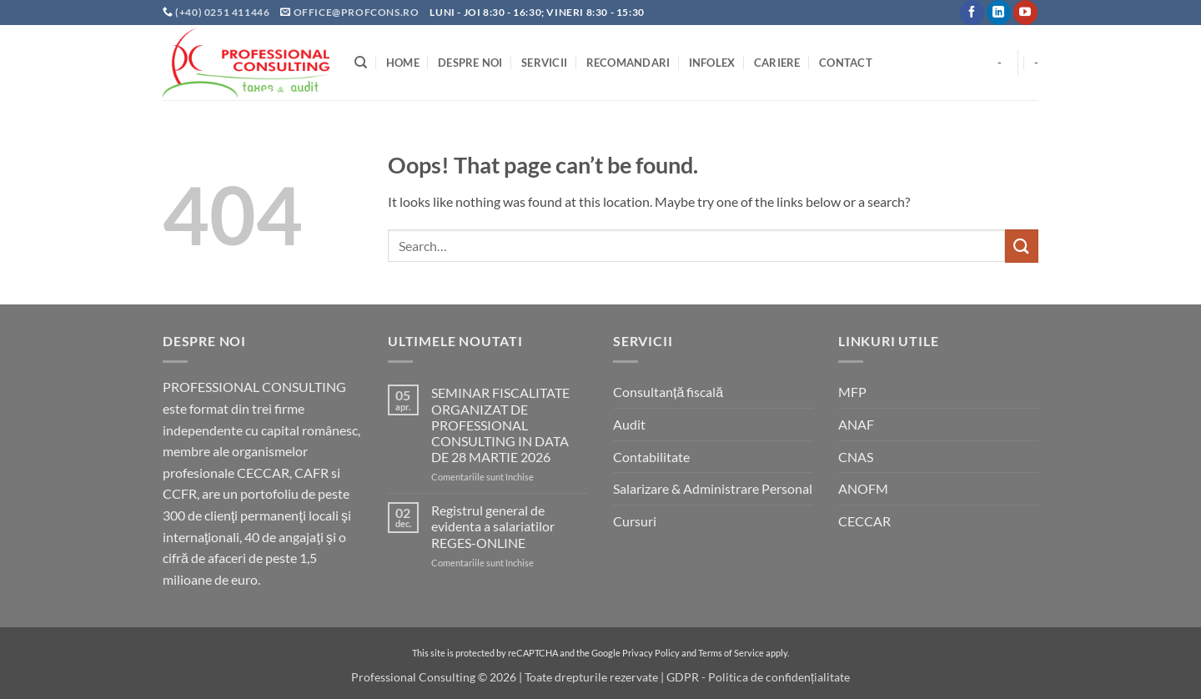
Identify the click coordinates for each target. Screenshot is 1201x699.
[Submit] (1021, 245)
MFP (852, 392)
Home (403, 62)
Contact (845, 62)
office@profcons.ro (357, 12)
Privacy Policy (651, 652)
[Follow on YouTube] (1025, 12)
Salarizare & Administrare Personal (712, 488)
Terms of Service (731, 652)
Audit (629, 424)
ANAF (856, 424)
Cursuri (634, 521)
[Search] (360, 62)
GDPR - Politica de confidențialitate (758, 677)
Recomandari (628, 62)
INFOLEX (712, 62)
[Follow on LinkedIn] (999, 12)
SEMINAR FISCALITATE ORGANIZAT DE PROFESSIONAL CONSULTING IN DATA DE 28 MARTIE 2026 (500, 425)
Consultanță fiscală (668, 392)
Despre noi (470, 62)
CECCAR (864, 521)
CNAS (855, 457)
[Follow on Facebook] (972, 12)
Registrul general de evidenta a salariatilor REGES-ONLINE (493, 526)
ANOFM (863, 488)
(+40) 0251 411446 (223, 12)
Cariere (777, 62)
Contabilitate (651, 457)
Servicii (544, 62)
